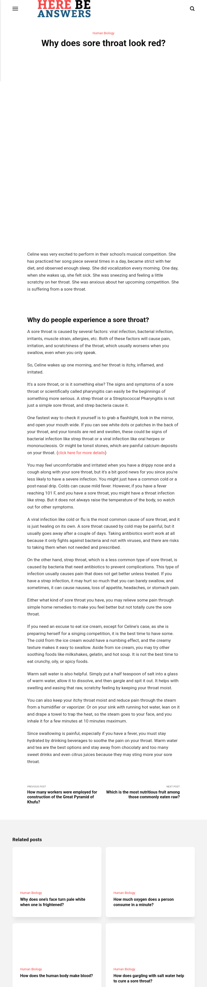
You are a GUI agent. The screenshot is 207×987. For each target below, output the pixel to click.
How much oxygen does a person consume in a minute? (145, 835)
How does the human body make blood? (52, 914)
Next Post (142, 721)
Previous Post (65, 724)
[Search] (192, 8)
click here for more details (83, 381)
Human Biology (103, 33)
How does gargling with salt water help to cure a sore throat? (146, 914)
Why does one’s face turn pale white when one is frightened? (55, 835)
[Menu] (15, 8)
